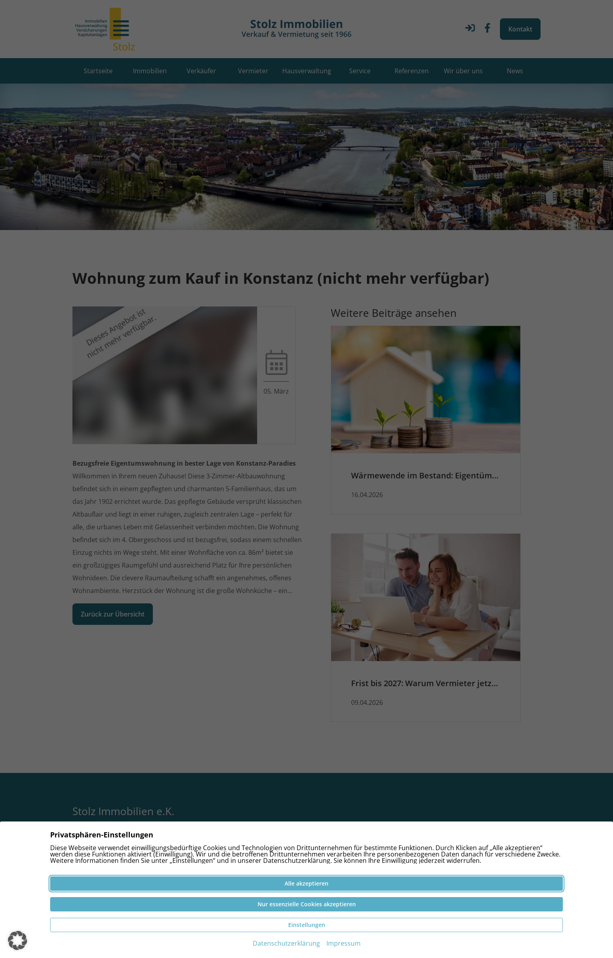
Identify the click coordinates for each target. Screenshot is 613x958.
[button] (17, 940)
